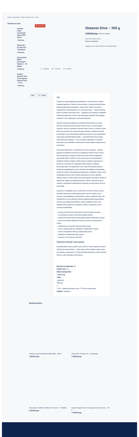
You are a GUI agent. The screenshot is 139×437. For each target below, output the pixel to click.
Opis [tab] (32, 95)
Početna (10, 17)
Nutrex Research (99, 46)
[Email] (67, 69)
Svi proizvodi (108, 46)
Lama (93, 46)
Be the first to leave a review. (93, 38)
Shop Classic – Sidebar (19, 17)
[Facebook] (44, 69)
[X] (56, 69)
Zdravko (114, 46)
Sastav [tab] (42, 95)
